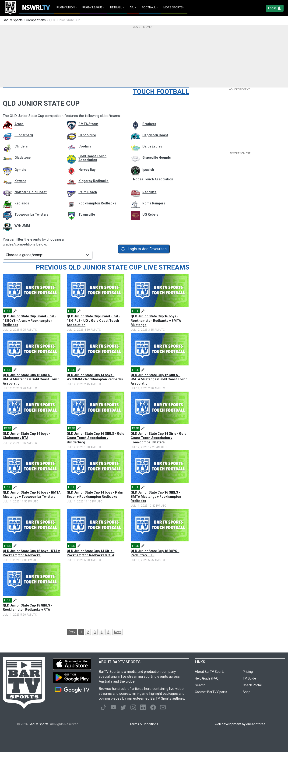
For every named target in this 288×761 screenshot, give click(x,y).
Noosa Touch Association (153, 179)
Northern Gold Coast (30, 192)
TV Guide (249, 678)
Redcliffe (149, 192)
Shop (246, 692)
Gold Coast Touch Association (92, 158)
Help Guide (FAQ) (207, 678)
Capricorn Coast (155, 135)
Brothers (149, 124)
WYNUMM (22, 226)
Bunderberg (23, 135)
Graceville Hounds (156, 157)
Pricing (248, 671)
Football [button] (149, 7)
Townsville (86, 214)
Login (274, 8)
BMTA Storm (88, 124)
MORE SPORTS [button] (173, 7)
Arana (19, 124)
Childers (21, 146)
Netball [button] (116, 7)
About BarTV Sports (210, 671)
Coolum (84, 146)
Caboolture (87, 135)
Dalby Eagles (152, 146)
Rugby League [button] (92, 7)
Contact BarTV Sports (211, 692)
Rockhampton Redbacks (97, 203)
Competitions (36, 20)
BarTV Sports (13, 20)
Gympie (20, 170)
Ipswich (148, 170)
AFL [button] (132, 7)
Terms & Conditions (144, 724)
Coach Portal (252, 685)
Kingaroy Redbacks (93, 181)
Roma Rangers (153, 203)
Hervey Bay (86, 170)
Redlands (21, 203)
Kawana (20, 181)
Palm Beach (87, 192)
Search (200, 685)
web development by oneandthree (240, 724)
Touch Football (161, 91)
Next (117, 632)
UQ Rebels (150, 214)
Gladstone (22, 157)
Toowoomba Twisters (31, 214)
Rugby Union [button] (65, 7)
